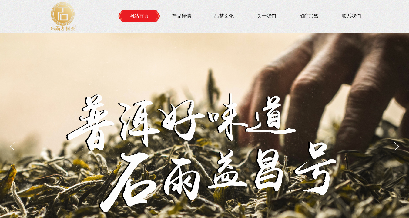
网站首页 (139, 15)
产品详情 (181, 15)
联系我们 (351, 15)
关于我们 (266, 15)
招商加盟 (309, 15)
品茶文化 (224, 15)
